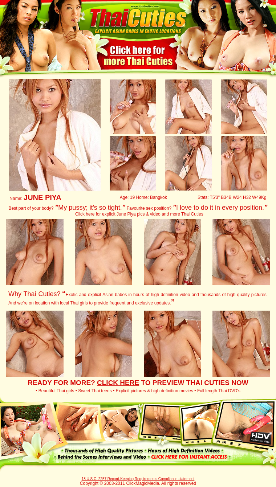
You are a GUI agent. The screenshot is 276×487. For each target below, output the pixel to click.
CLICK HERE (118, 382)
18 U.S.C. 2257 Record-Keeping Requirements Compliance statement (138, 479)
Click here (84, 214)
